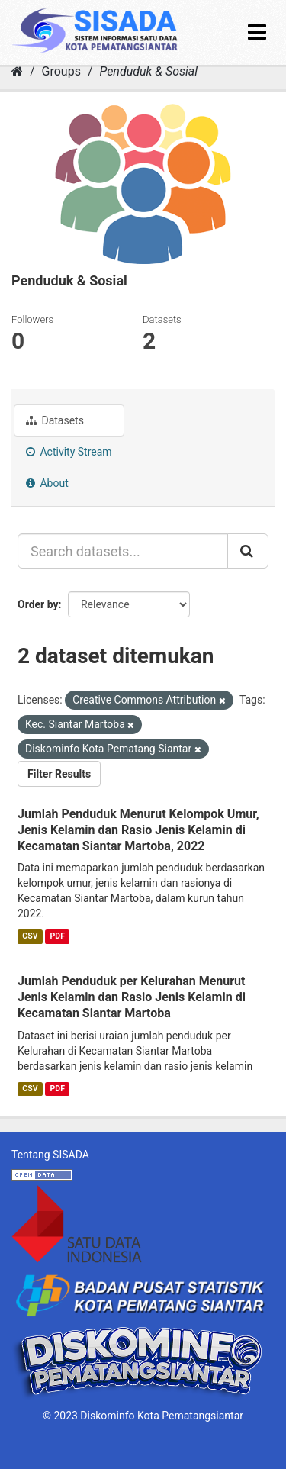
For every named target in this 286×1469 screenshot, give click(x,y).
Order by (38, 604)
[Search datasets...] (123, 551)
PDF (57, 936)
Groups (61, 71)
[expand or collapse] (257, 32)
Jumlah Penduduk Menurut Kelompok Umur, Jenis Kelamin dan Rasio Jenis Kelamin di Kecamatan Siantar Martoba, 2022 (138, 830)
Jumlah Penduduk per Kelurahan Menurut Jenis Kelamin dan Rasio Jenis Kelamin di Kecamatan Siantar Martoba (132, 997)
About (47, 483)
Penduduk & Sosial (148, 71)
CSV (29, 936)
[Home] (17, 71)
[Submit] (247, 551)
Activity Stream (69, 452)
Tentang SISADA (50, 1154)
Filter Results (59, 774)
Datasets (55, 420)
